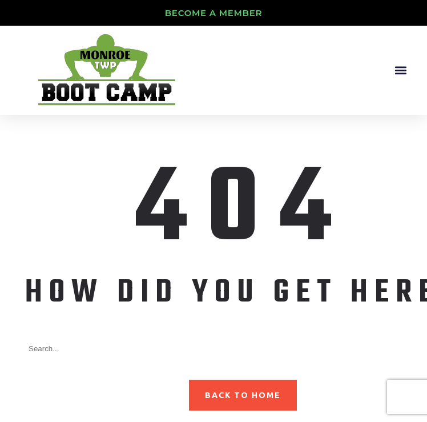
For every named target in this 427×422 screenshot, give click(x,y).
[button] (400, 70)
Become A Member (214, 12)
